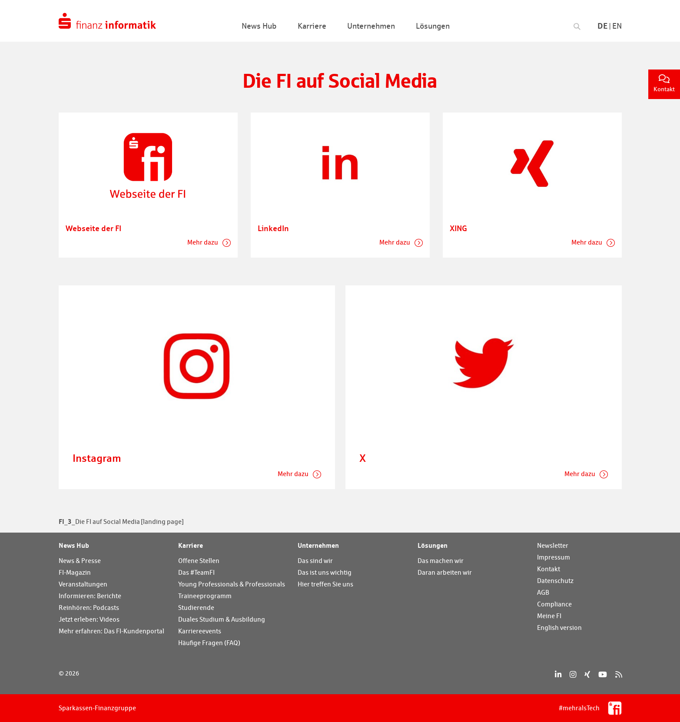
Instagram (97, 458)
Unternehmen (318, 545)
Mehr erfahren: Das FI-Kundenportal (111, 631)
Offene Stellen (198, 560)
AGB (543, 592)
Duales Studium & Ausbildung (221, 619)
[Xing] (587, 674)
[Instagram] (573, 674)
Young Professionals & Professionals (231, 584)
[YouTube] (602, 674)
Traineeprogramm (205, 595)
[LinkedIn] (558, 674)
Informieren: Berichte (90, 595)
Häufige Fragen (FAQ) (209, 642)
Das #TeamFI (196, 572)
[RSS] (618, 674)
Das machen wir (441, 560)
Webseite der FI (93, 228)
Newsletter (552, 545)
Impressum (553, 557)
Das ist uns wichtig (325, 572)
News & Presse (80, 560)
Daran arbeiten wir (445, 572)
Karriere (190, 545)
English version (559, 627)
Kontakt (664, 84)
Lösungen (433, 545)
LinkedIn (273, 228)
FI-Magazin (75, 572)
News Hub (74, 545)
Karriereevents (199, 631)
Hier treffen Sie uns (325, 584)
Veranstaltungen (83, 584)
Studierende (196, 607)
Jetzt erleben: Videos (89, 619)
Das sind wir (315, 560)
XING (458, 228)
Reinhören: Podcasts (89, 607)
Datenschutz (555, 580)
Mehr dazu (203, 242)
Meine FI (549, 615)
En (617, 25)
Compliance (554, 604)
